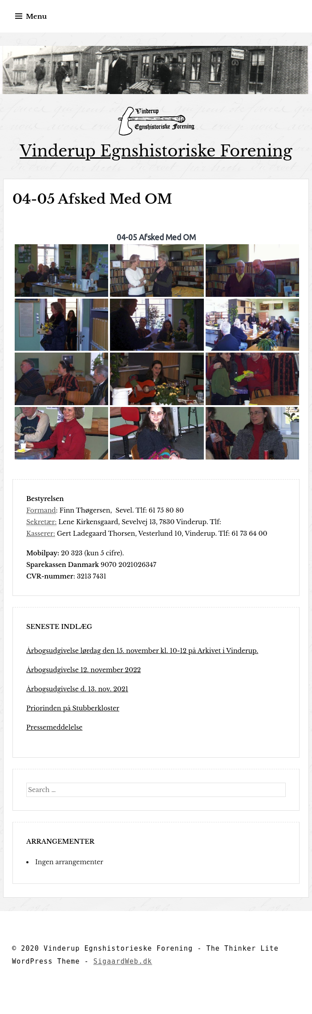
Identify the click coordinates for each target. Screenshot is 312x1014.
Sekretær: (41, 522)
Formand (41, 510)
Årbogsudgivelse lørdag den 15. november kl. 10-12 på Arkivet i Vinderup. (142, 651)
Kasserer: (40, 534)
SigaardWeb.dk (122, 961)
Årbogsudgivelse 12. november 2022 (83, 670)
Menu (36, 16)
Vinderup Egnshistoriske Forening (156, 150)
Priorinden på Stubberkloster (72, 708)
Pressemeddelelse (54, 727)
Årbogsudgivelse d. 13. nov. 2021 (77, 689)
